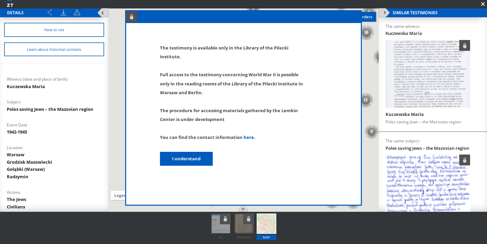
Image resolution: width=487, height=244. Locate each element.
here (249, 137)
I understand (186, 159)
